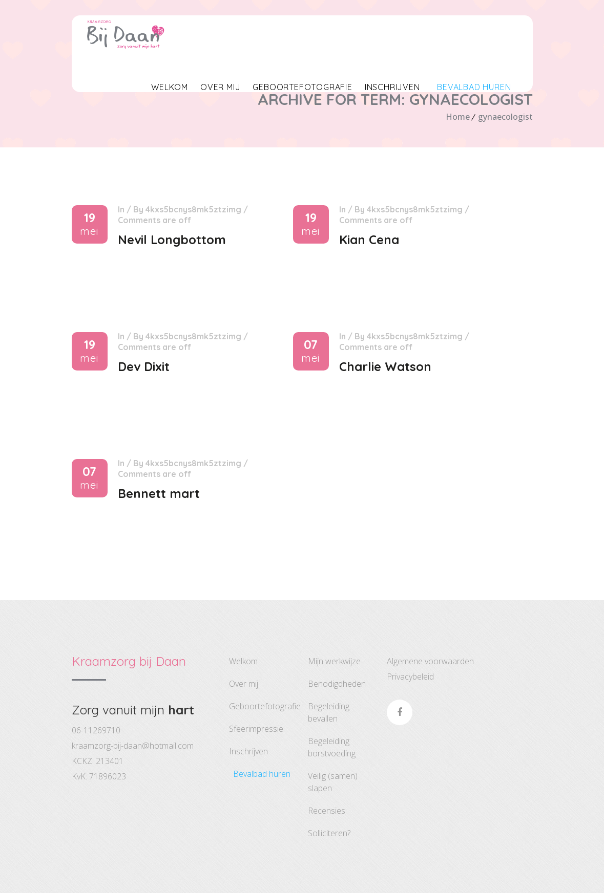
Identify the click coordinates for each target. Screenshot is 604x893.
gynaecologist (505, 116)
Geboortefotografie (302, 87)
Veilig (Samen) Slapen (333, 782)
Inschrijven (392, 87)
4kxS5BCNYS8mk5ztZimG (193, 209)
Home (458, 116)
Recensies (326, 810)
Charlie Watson (385, 366)
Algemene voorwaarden (430, 661)
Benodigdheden (337, 683)
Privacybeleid (410, 676)
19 (90, 224)
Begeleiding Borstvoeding (332, 747)
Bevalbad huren (471, 87)
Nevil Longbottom (172, 239)
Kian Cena (369, 239)
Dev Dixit (144, 366)
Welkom (169, 87)
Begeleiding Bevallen (328, 712)
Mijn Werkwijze (334, 661)
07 (311, 351)
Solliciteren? (329, 833)
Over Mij (220, 87)
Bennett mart (159, 493)
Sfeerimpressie (256, 728)
